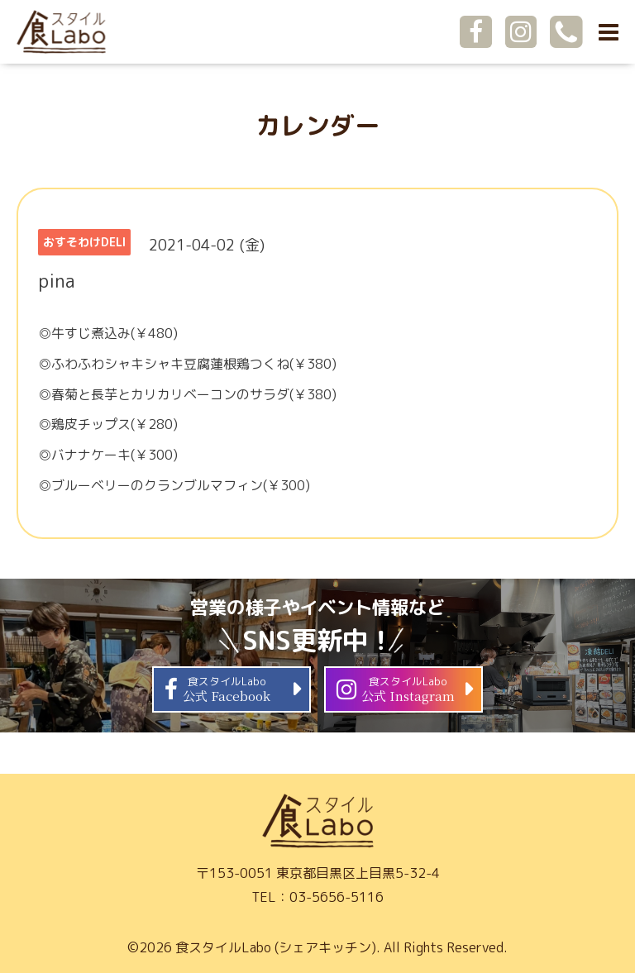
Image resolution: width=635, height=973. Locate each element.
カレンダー (317, 125)
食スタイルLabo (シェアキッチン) (275, 947)
